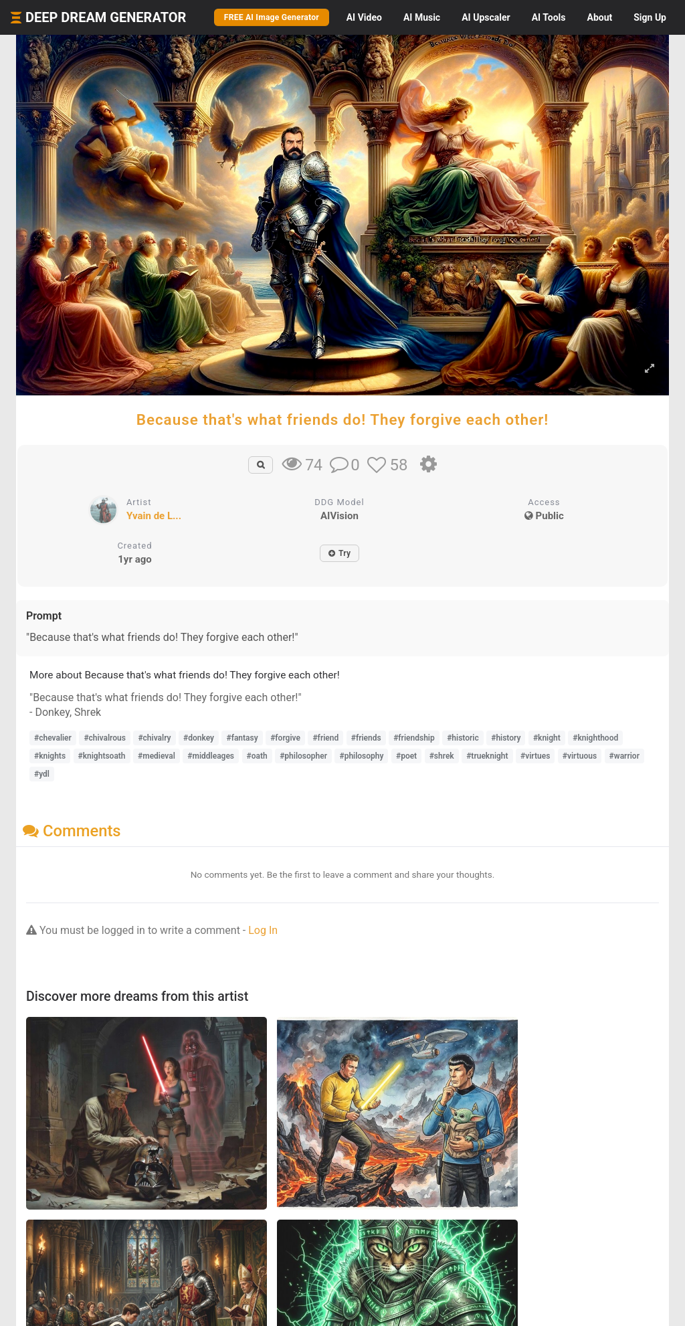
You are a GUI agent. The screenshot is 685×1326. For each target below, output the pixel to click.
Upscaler (486, 17)
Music (421, 17)
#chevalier (53, 738)
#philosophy (361, 756)
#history (505, 738)
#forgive (285, 738)
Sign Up (649, 17)
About (599, 17)
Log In (263, 930)
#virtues (535, 756)
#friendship (414, 738)
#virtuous (580, 756)
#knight (547, 738)
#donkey (198, 738)
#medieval (156, 756)
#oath (257, 756)
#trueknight (487, 756)
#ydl (42, 774)
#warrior (624, 756)
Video (364, 17)
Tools (549, 17)
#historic (463, 738)
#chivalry (154, 738)
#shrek (441, 756)
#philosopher (303, 756)
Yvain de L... (153, 516)
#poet (406, 756)
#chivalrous (105, 738)
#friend (325, 738)
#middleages (210, 756)
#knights (50, 756)
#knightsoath (102, 756)
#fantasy (242, 738)
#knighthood (595, 738)
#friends (366, 738)
